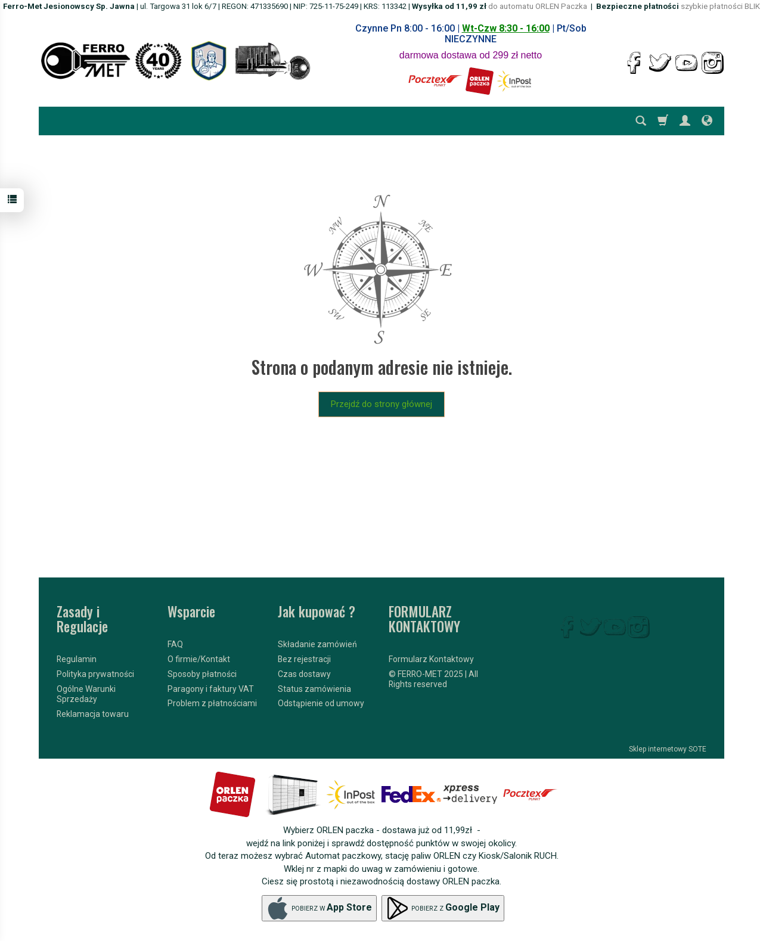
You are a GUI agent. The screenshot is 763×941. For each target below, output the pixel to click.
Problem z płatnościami (212, 703)
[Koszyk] (663, 121)
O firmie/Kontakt (199, 659)
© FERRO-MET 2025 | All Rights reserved (433, 679)
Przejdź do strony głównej (381, 404)
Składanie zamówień (317, 644)
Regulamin (77, 659)
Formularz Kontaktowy (431, 659)
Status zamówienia (314, 688)
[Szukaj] (640, 121)
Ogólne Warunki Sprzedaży (86, 694)
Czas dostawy (304, 674)
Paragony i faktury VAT (211, 688)
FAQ (175, 644)
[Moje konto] (685, 121)
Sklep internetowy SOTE (667, 749)
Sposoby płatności (202, 674)
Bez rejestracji (304, 659)
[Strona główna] (176, 60)
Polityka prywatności (95, 674)
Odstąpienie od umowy (321, 703)
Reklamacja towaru (93, 713)
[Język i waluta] (707, 121)
